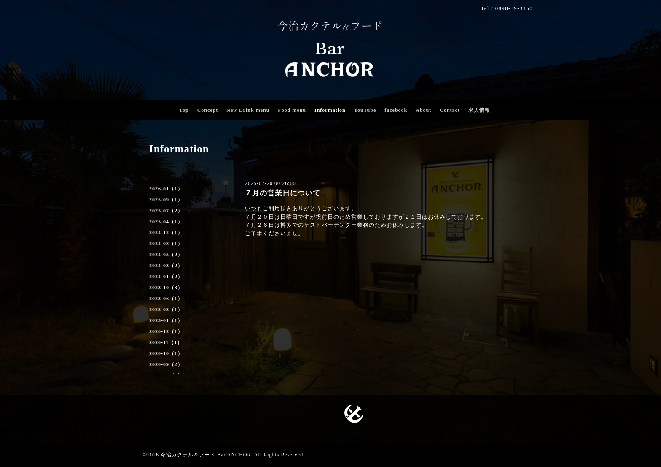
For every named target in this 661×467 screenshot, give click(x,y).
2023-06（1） (166, 298)
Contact (450, 110)
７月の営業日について (282, 193)
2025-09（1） (166, 200)
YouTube (365, 110)
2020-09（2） (166, 364)
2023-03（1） (166, 309)
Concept (207, 110)
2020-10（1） (166, 353)
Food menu (292, 110)
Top (184, 110)
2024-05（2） (166, 255)
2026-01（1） (166, 189)
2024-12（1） (166, 233)
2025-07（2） (166, 211)
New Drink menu (247, 110)
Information (330, 110)
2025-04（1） (166, 222)
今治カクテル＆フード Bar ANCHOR (206, 455)
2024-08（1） (166, 244)
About (423, 110)
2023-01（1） (166, 320)
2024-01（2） (166, 277)
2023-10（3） (166, 288)
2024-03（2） (166, 266)
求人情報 (479, 110)
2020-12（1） (166, 331)
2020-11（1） (166, 342)
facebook (395, 110)
